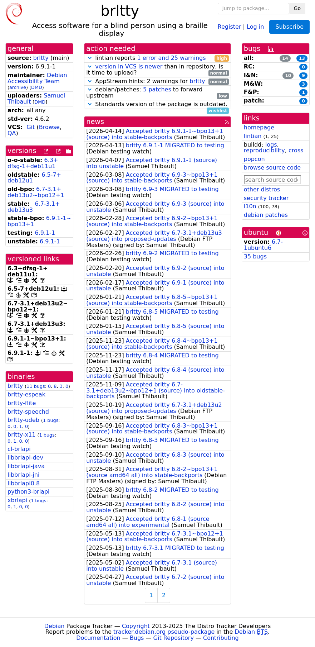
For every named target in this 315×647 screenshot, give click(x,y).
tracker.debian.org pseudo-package (164, 631)
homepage (259, 127)
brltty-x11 (22, 434)
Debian (54, 626)
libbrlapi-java (26, 466)
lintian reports (157, 58)
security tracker (266, 198)
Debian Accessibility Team (37, 78)
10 (288, 75)
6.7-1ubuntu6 (263, 244)
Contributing (221, 637)
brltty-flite (22, 403)
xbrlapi (17, 500)
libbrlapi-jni (23, 474)
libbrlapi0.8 (24, 483)
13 (302, 58)
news (95, 122)
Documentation (98, 637)
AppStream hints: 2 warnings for (157, 82)
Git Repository (173, 637)
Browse (49, 127)
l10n (250, 206)
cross (296, 150)
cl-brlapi (19, 449)
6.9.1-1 (45, 232)
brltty (41, 57)
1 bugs (50, 420)
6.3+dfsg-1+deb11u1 (33, 163)
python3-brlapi (29, 491)
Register (229, 26)
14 (285, 58)
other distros (262, 189)
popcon (254, 159)
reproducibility (264, 150)
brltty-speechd (28, 411)
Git (30, 127)
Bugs (137, 637)
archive (17, 87)
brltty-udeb (23, 420)
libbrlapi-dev (25, 457)
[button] (90, 57)
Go (297, 8)
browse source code (272, 167)
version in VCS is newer (128, 66)
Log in (255, 26)
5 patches (157, 89)
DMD (36, 87)
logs (271, 144)
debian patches (266, 214)
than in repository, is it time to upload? (157, 70)
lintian (253, 136)
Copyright (136, 626)
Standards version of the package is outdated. (157, 104)
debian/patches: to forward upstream (157, 93)
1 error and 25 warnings (171, 57)
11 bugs (35, 386)
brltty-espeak (26, 394)
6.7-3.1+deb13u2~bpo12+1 (36, 192)
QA (12, 133)
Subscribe (289, 26)
